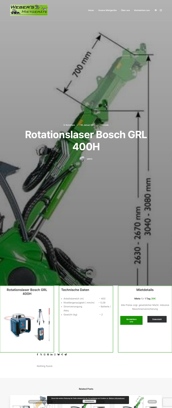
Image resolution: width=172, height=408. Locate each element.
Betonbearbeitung (128, 323)
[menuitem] (91, 10)
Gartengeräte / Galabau (132, 335)
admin (89, 50)
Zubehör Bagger (96, 184)
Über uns (125, 10)
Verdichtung (125, 363)
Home (91, 10)
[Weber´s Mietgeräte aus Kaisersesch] (29, 10)
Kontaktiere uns (142, 10)
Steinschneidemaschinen (132, 359)
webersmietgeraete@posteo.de (27, 341)
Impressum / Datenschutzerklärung (136, 379)
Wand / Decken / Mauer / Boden (136, 367)
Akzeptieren (89, 401)
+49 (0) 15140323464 (24, 337)
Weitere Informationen (117, 398)
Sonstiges (124, 355)
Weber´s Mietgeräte (19, 401)
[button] (156, 10)
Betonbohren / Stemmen (132, 327)
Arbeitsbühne (126, 311)
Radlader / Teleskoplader (40, 184)
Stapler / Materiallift (129, 351)
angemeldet (54, 262)
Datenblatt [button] (157, 101)
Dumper (123, 331)
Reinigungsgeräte (128, 347)
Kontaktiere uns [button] (131, 102)
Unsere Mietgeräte (107, 10)
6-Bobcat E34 (126, 219)
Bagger (152, 184)
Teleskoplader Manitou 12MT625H (33, 219)
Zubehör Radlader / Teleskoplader (138, 343)
